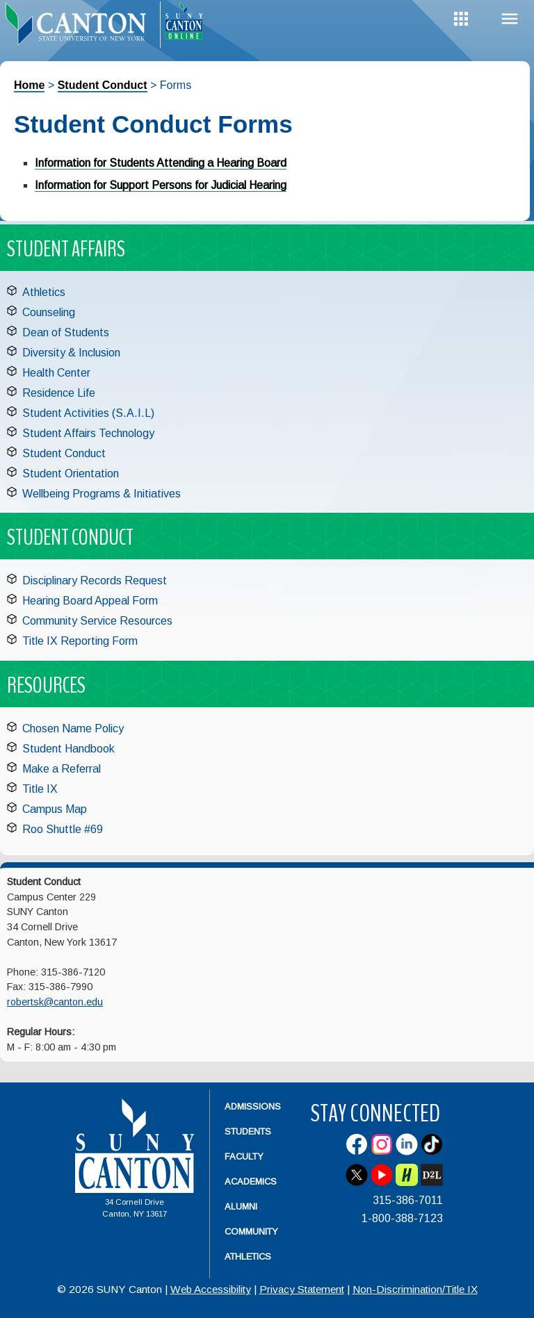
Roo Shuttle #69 (62, 829)
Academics (251, 1181)
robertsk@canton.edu (55, 1001)
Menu (509, 19)
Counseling (48, 312)
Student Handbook (68, 749)
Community (251, 1231)
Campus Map (54, 809)
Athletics (43, 292)
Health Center (56, 373)
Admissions (253, 1106)
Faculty (244, 1156)
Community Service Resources (97, 621)
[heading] (80, 25)
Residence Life (58, 393)
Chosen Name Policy (73, 728)
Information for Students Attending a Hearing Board (160, 163)
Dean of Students (65, 332)
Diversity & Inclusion (71, 353)
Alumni (241, 1206)
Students (248, 1131)
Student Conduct (102, 85)
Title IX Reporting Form (80, 641)
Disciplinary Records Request (94, 580)
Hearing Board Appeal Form (90, 601)
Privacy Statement (301, 1289)
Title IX (40, 789)
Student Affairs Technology (88, 433)
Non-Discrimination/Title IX (415, 1289)
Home (29, 85)
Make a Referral (61, 769)
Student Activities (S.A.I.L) (88, 413)
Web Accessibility (210, 1289)
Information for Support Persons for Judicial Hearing (160, 185)
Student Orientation (70, 473)
